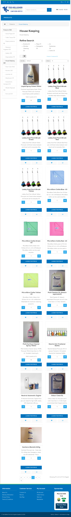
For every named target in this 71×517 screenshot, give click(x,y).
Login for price (31, 106)
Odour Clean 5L (57, 396)
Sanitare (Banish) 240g (31, 447)
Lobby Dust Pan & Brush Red (57, 139)
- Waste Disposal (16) (9, 89)
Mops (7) (38, 44)
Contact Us (23, 492)
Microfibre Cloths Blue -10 (57, 189)
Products (8, 17)
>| (21, 480)
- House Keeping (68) (9, 62)
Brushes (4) (26, 44)
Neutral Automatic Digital (31, 396)
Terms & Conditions (7, 499)
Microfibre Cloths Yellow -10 (31, 293)
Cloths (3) (52, 50)
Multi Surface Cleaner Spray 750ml (31, 345)
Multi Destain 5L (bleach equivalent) (57, 293)
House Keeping (23, 24)
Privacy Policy (6, 497)
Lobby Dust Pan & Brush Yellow (31, 190)
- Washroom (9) (8, 78)
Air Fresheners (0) (52, 46)
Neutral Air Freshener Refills (57, 345)
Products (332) (7, 30)
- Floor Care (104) (9, 66)
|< (21, 477)
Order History (40, 494)
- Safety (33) (7, 53)
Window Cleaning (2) (26, 48)
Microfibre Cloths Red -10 (57, 241)
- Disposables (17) (9, 57)
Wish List (39, 497)
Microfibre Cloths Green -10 (31, 242)
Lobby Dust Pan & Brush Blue (57, 87)
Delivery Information (7, 494)
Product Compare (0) (52, 56)
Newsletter (40, 499)
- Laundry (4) (7, 74)
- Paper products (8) (9, 42)
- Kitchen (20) (8, 70)
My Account (40, 492)
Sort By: (22, 60)
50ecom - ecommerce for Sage (62, 514)
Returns (22, 494)
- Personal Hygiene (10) (7, 48)
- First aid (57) (8, 94)
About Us (4, 492)
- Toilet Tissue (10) (9, 37)
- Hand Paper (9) (9, 33)
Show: (48, 60)
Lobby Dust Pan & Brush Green (31, 139)
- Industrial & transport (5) (7, 83)
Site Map (22, 497)
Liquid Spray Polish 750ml (31, 86)
